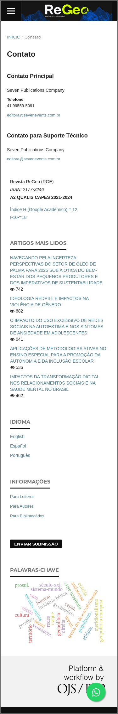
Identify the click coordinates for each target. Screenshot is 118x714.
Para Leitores (22, 496)
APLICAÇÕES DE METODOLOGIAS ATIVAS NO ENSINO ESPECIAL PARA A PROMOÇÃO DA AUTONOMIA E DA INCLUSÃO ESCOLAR (58, 355)
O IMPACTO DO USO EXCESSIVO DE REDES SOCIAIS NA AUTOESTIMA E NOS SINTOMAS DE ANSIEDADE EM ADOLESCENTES (57, 326)
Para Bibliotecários (27, 516)
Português (20, 455)
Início (13, 36)
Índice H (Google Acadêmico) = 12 (43, 209)
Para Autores (22, 506)
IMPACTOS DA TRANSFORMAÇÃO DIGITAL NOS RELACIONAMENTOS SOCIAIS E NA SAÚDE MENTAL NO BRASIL (54, 383)
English (17, 436)
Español (18, 445)
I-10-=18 (18, 217)
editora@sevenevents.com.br (33, 115)
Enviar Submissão (36, 543)
